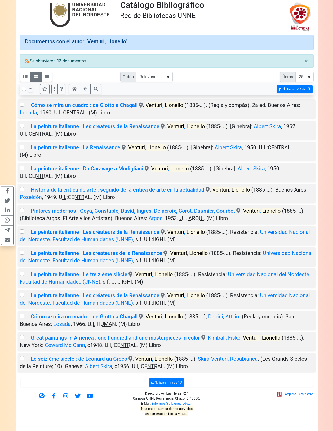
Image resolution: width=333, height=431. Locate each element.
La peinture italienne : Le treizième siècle (79, 274)
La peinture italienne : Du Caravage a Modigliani (87, 168)
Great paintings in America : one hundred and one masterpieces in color (115, 338)
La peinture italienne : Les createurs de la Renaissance (95, 126)
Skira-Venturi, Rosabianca (228, 359)
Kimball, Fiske (224, 338)
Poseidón (31, 197)
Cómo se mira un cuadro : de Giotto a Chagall (85, 105)
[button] (61, 89)
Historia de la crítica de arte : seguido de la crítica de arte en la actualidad (117, 190)
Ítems (287, 76)
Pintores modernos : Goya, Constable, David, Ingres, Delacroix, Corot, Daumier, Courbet (133, 211)
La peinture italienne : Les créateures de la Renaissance (96, 253)
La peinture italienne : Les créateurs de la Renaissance (95, 232)
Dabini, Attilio (223, 316)
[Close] (306, 61)
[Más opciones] (54, 89)
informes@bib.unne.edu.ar (172, 403)
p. (294, 89)
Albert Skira (267, 126)
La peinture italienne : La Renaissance (75, 147)
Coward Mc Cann (65, 345)
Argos (156, 218)
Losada (28, 112)
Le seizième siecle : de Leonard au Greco (79, 359)
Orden (128, 76)
